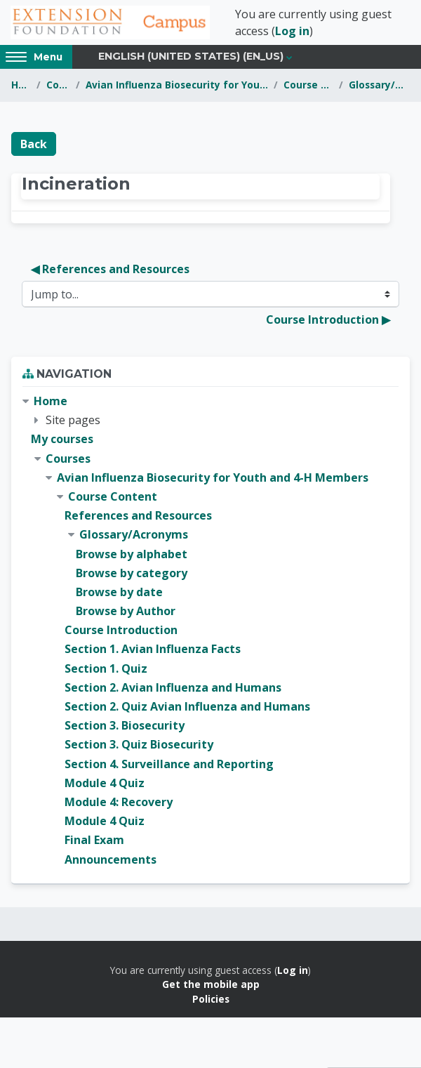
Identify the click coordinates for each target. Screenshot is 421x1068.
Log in (292, 31)
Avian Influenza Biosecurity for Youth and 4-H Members (177, 84)
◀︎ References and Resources (110, 269)
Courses (57, 84)
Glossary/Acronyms (379, 84)
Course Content (308, 84)
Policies (210, 999)
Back (33, 144)
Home (21, 84)
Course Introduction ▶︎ (328, 319)
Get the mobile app (211, 984)
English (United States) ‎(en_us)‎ (190, 56)
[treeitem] (210, 630)
